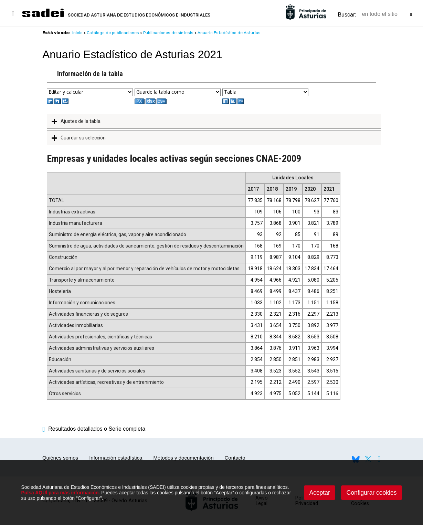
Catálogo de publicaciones (113, 32)
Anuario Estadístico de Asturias (229, 32)
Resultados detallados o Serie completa (93, 429)
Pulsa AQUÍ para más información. (60, 492)
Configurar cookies (372, 492)
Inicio (77, 32)
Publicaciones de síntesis (168, 32)
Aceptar (319, 492)
